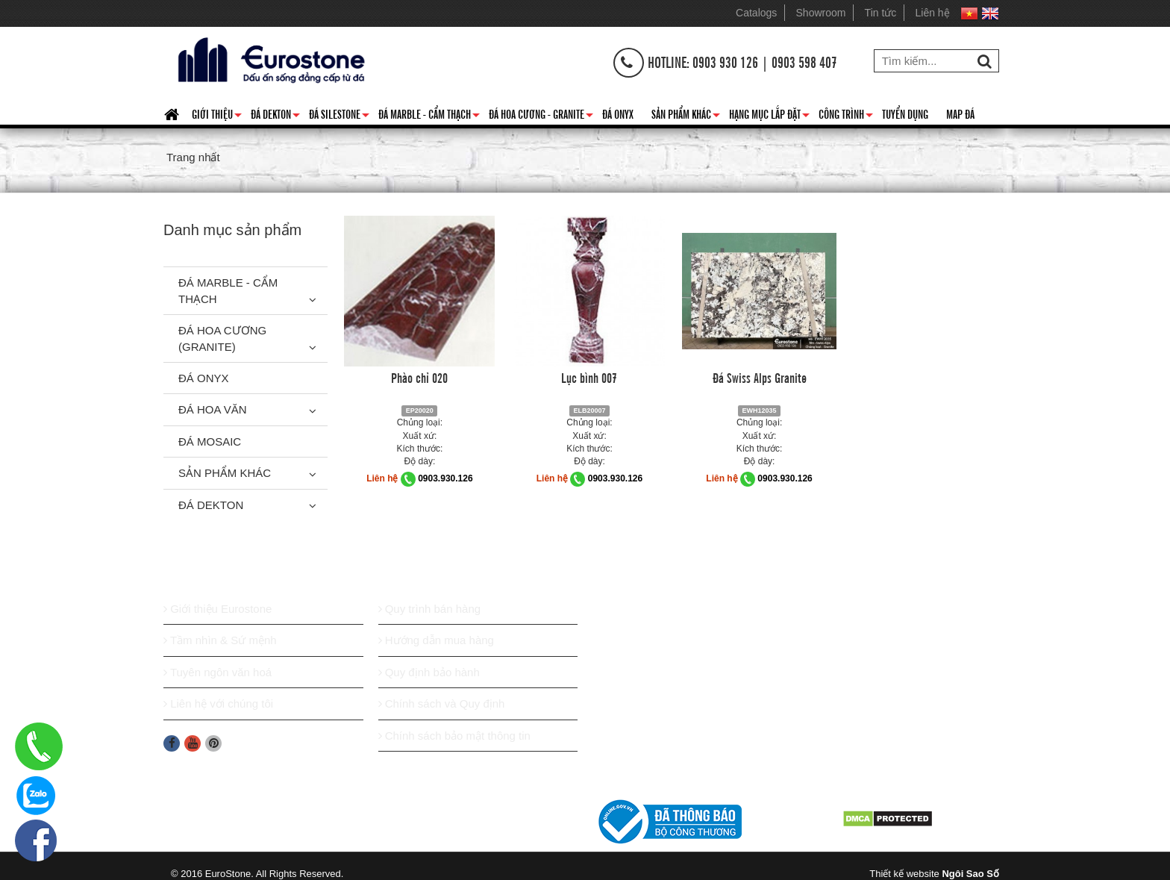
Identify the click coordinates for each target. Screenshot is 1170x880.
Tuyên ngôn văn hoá (217, 672)
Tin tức (881, 13)
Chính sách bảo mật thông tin (454, 735)
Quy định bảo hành (429, 672)
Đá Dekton (275, 116)
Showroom (821, 13)
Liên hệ (933, 13)
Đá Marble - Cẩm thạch (429, 116)
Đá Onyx (618, 113)
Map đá (960, 113)
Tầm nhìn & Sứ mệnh (220, 640)
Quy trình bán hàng (429, 608)
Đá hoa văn (212, 409)
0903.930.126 (445, 478)
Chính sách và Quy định (441, 703)
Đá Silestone (339, 116)
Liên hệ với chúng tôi (218, 703)
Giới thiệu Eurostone (217, 608)
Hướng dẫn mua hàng (436, 640)
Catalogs (756, 13)
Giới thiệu (217, 116)
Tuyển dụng (905, 113)
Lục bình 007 (589, 377)
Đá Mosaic (209, 441)
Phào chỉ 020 (419, 377)
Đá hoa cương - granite (541, 116)
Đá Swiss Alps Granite (760, 377)
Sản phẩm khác (685, 116)
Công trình (846, 116)
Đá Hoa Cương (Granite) (222, 338)
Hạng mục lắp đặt (769, 116)
